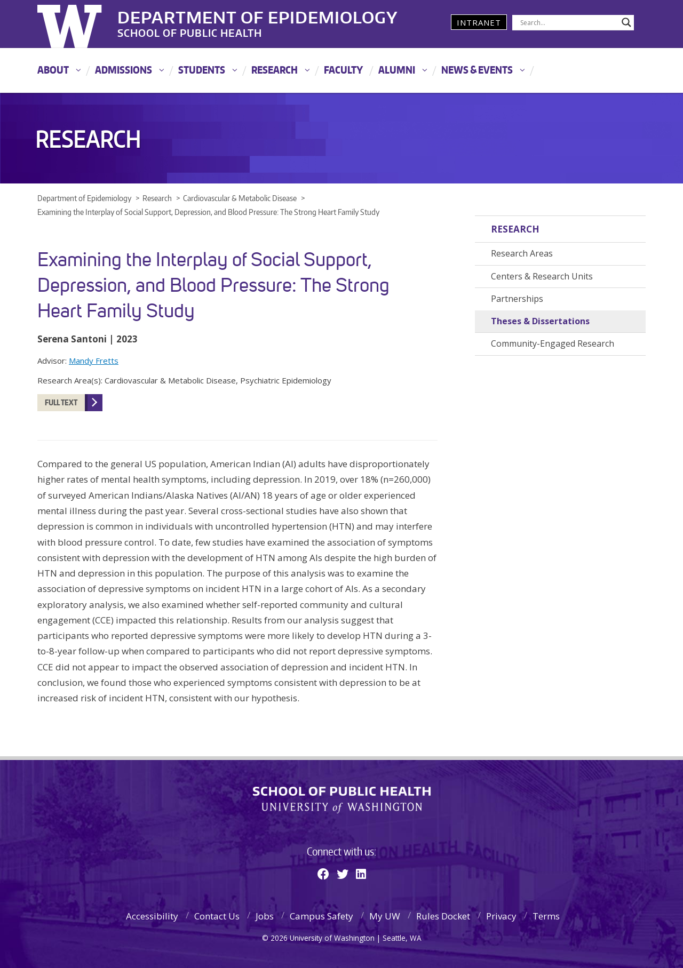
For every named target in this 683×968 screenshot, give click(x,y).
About (53, 69)
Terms (546, 916)
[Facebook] (323, 874)
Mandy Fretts (93, 360)
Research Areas (522, 253)
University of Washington (80, 24)
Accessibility (152, 916)
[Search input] (568, 22)
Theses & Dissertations (540, 321)
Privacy (501, 916)
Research (274, 69)
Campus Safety (321, 916)
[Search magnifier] (626, 22)
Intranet (479, 22)
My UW (384, 916)
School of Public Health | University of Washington (341, 800)
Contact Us (217, 916)
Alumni (396, 69)
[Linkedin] (361, 874)
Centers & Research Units (542, 276)
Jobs (265, 916)
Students (201, 69)
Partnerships (517, 299)
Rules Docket (443, 916)
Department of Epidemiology (257, 15)
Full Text (61, 402)
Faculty (343, 69)
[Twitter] (342, 874)
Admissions (123, 69)
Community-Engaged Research (552, 343)
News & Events (477, 69)
